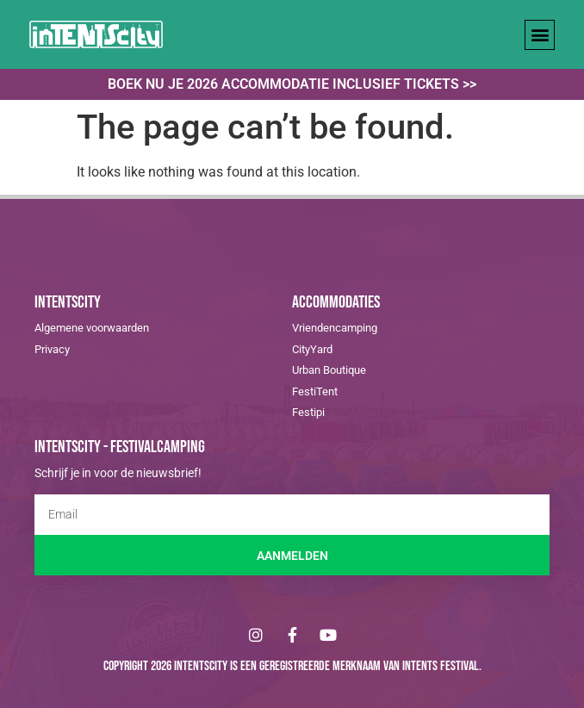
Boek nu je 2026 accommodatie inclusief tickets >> (292, 84)
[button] (540, 35)
